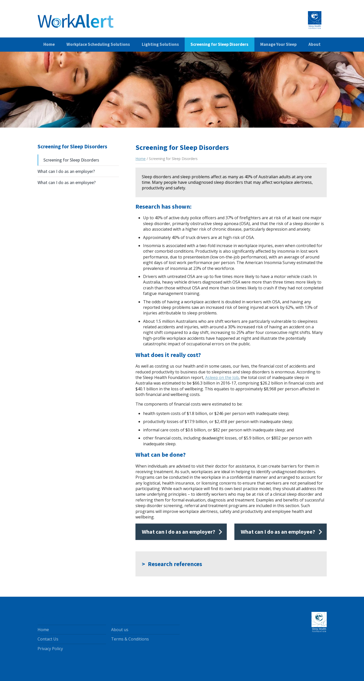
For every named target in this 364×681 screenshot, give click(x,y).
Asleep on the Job (222, 377)
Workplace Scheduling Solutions (98, 44)
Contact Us (48, 639)
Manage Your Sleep (278, 44)
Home (49, 44)
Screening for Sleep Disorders (219, 44)
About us (119, 629)
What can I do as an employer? (66, 171)
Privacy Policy (50, 648)
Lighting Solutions (160, 44)
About (314, 44)
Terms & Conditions (130, 639)
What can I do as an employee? (67, 182)
